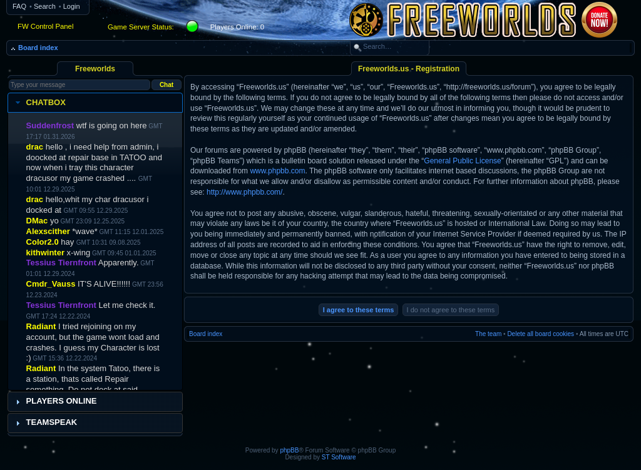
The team (488, 333)
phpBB (289, 450)
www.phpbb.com (277, 170)
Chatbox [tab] (39, 103)
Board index (38, 47)
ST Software (339, 457)
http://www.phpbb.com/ (244, 192)
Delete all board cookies (540, 333)
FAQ (19, 6)
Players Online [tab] (55, 401)
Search (45, 6)
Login (71, 6)
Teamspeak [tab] (45, 422)
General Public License (462, 160)
